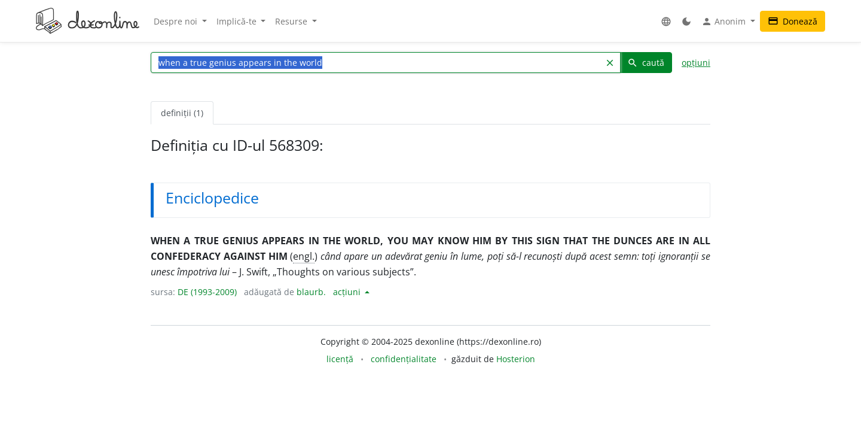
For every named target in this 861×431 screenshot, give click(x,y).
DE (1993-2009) (207, 292)
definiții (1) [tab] (182, 113)
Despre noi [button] (177, 21)
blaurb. (311, 292)
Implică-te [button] (237, 21)
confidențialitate (403, 359)
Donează (792, 21)
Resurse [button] (292, 21)
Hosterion (515, 359)
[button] (666, 21)
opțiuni (696, 62)
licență (339, 359)
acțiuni (348, 292)
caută (645, 62)
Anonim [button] (724, 22)
